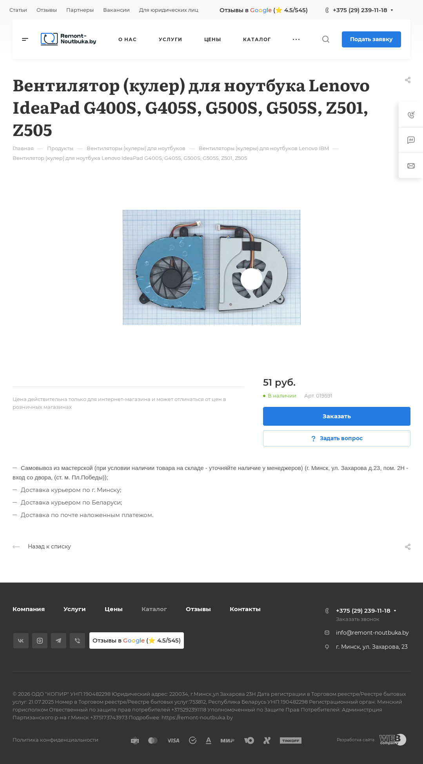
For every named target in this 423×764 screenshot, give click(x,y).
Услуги (75, 609)
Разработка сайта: (356, 739)
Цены (114, 609)
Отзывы (198, 609)
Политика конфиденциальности (55, 740)
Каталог (154, 609)
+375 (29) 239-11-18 (360, 10)
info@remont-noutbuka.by (372, 632)
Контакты (245, 609)
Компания (29, 609)
